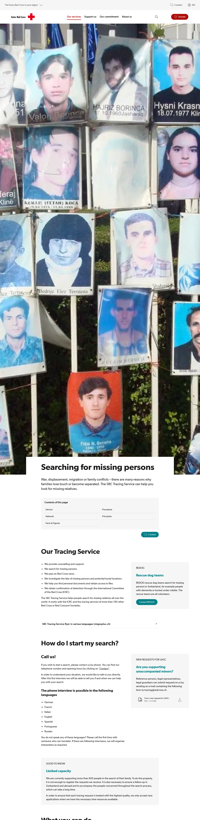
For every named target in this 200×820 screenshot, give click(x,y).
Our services (74, 16)
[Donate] (179, 17)
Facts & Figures (53, 523)
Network (50, 516)
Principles (107, 516)
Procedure (107, 509)
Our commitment (109, 16)
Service (49, 509)
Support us (90, 16)
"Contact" (104, 668)
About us (127, 16)
